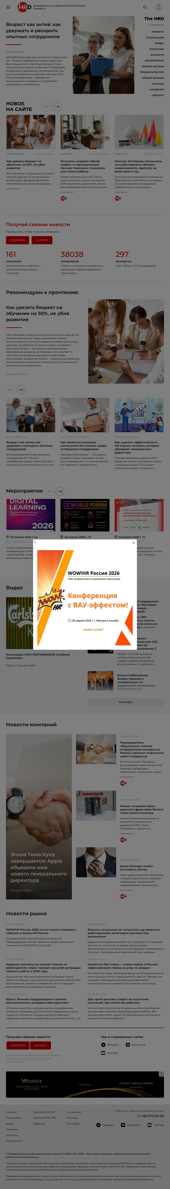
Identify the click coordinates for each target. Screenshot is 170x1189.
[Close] (134, 543)
